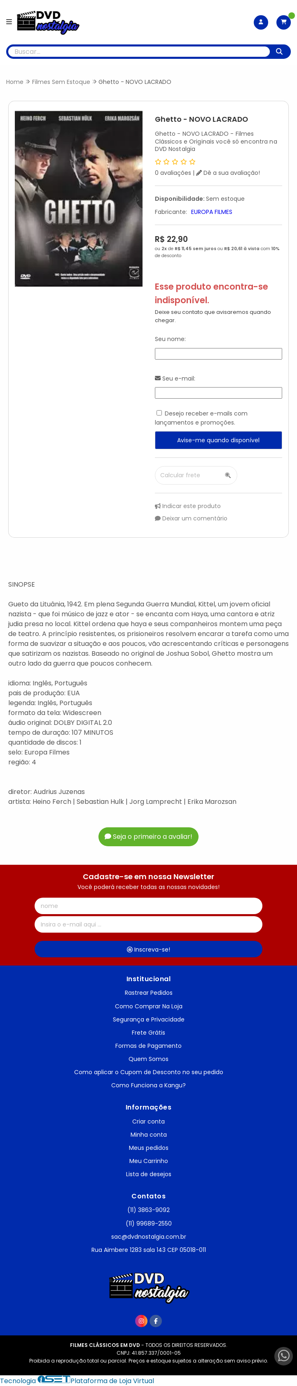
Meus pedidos (148, 1148)
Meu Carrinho (148, 1161)
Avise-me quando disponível (218, 440)
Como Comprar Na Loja (148, 1006)
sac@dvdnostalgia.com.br (148, 1237)
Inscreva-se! (148, 949)
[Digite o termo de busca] (139, 51)
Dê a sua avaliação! (228, 173)
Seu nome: (170, 339)
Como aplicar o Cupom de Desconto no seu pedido (148, 1072)
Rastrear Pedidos (149, 993)
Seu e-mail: (175, 378)
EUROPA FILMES (211, 212)
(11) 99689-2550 (149, 1223)
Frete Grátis (148, 1032)
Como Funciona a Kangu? (148, 1085)
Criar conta (148, 1121)
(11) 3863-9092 (148, 1210)
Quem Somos (148, 1059)
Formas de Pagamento (148, 1046)
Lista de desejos (148, 1174)
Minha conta (149, 1135)
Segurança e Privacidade (149, 1019)
